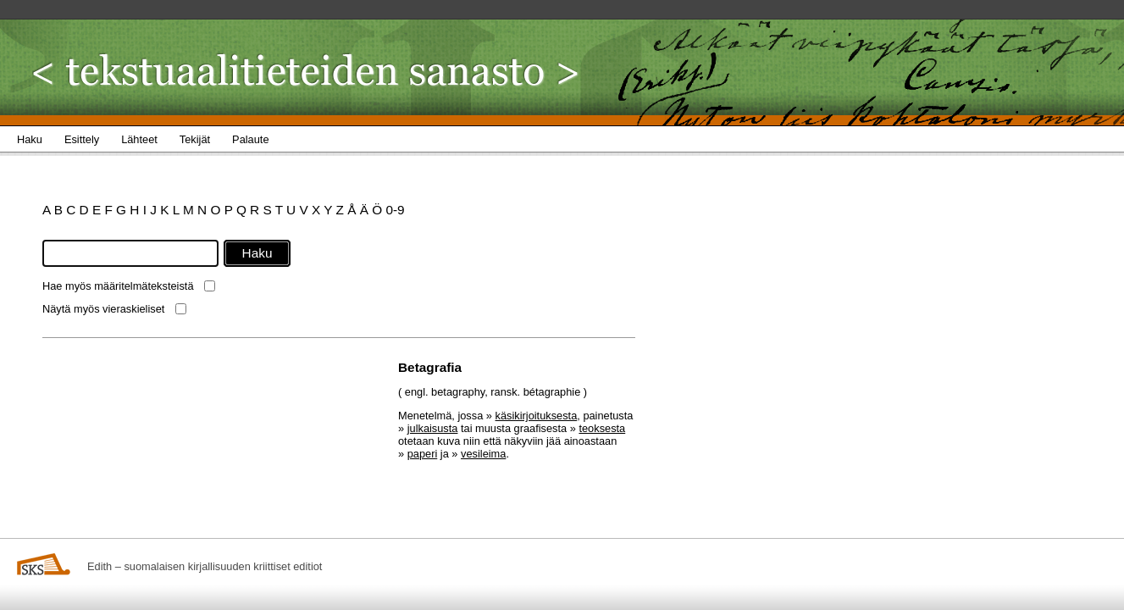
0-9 (394, 209)
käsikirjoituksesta (537, 415)
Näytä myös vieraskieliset (103, 308)
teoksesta (602, 428)
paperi (422, 453)
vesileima (483, 453)
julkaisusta (432, 428)
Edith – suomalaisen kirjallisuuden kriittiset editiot (204, 566)
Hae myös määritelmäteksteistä (118, 286)
